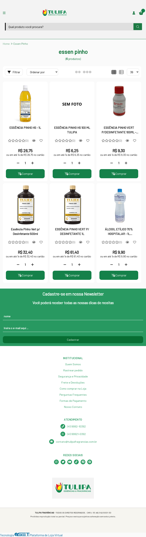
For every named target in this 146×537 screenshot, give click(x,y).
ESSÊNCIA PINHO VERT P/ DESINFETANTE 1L (72, 231)
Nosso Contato (73, 406)
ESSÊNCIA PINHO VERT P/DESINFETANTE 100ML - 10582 (119, 130)
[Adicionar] (32, 163)
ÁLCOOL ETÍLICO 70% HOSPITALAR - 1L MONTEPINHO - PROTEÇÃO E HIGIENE (118, 231)
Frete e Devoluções (73, 382)
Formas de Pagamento (73, 400)
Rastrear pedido (73, 370)
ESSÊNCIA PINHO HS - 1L (25, 127)
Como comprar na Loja (73, 388)
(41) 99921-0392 (73, 434)
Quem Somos (73, 364)
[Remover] (18, 163)
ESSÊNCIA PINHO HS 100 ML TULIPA (72, 130)
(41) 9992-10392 (73, 426)
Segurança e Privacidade (73, 376)
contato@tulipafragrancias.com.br (73, 441)
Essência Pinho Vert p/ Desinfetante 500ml (25, 231)
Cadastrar (73, 339)
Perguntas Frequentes (73, 394)
